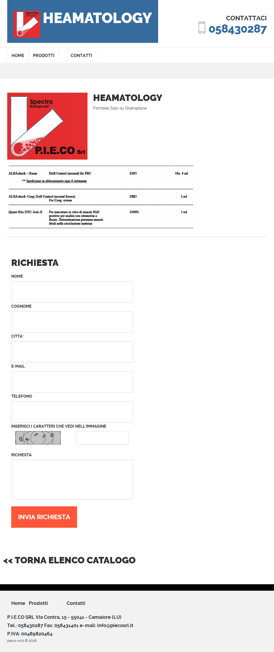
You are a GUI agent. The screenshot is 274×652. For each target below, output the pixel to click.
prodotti (44, 55)
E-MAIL (18, 366)
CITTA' (17, 336)
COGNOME (21, 306)
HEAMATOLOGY (97, 18)
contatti (81, 55)
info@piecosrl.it (115, 625)
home (18, 55)
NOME (17, 276)
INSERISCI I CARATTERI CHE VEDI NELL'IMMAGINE (58, 426)
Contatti (76, 603)
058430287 (237, 29)
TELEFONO (21, 396)
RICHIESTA (21, 455)
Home (18, 603)
